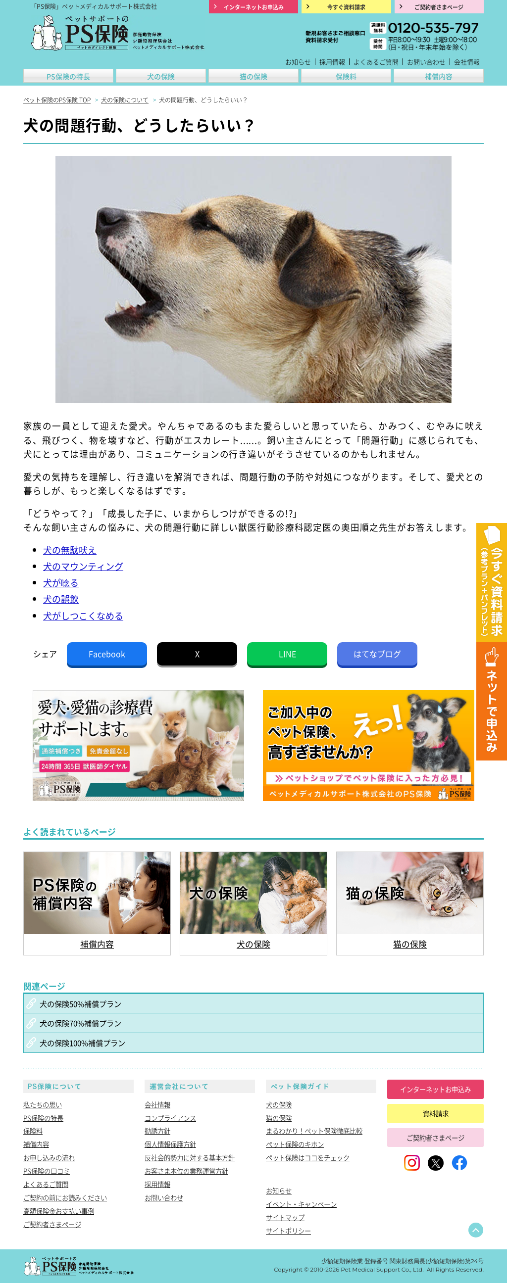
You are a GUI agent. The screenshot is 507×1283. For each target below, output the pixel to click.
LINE (287, 654)
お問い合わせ (426, 61)
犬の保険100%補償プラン (82, 1042)
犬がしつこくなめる (83, 615)
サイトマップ (285, 1217)
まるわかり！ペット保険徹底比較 (314, 1131)
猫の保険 (253, 76)
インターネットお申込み (435, 1089)
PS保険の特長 (68, 76)
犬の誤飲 (61, 598)
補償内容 (439, 76)
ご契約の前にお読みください (65, 1197)
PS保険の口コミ (46, 1171)
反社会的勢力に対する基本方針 (190, 1157)
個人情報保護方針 (170, 1144)
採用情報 (332, 61)
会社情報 (467, 61)
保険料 (346, 76)
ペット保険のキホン (295, 1144)
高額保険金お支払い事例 (58, 1211)
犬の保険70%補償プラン (80, 1022)
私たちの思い (42, 1104)
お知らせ (298, 61)
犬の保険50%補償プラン (80, 1003)
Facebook (107, 654)
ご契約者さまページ (52, 1224)
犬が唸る (61, 582)
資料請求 (436, 1113)
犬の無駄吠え (70, 549)
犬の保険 (161, 76)
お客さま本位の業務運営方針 (186, 1171)
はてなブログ (377, 654)
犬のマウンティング (83, 566)
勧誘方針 (157, 1131)
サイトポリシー (288, 1230)
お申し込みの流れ (49, 1157)
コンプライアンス (170, 1118)
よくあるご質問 (376, 61)
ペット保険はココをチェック (308, 1157)
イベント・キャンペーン (301, 1204)
